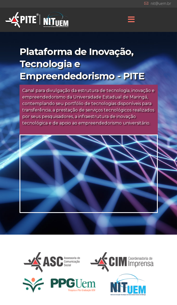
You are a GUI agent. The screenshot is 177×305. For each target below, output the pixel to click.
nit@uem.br (161, 3)
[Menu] (131, 20)
